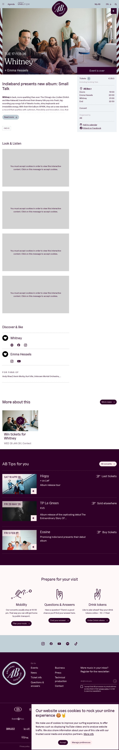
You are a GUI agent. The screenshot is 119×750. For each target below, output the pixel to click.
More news (108, 402)
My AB (97, 4)
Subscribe (115, 681)
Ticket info (36, 677)
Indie (7, 128)
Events (34, 667)
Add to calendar (88, 124)
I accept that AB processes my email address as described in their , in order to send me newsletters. (100, 689)
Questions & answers (37, 684)
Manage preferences (81, 742)
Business (60, 667)
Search (116, 4)
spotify (67, 643)
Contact (59, 685)
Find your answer (59, 620)
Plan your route (21, 623)
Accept (63, 742)
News (34, 672)
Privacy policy (25, 746)
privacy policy (104, 689)
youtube (59, 643)
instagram (43, 643)
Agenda (11, 4)
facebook (51, 643)
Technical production (61, 679)
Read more (10, 117)
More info (89, 734)
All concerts (108, 463)
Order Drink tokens (97, 620)
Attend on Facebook (90, 128)
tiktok (76, 643)
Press (58, 672)
